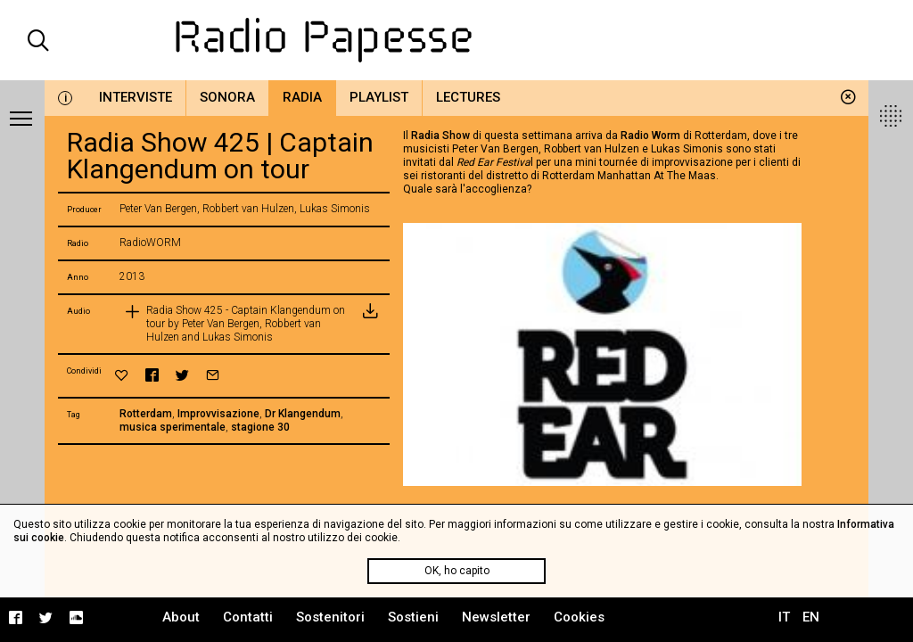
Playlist (379, 97)
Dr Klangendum (303, 413)
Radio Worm (650, 135)
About (181, 617)
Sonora (227, 97)
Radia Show (440, 135)
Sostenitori (330, 617)
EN (810, 617)
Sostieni (413, 617)
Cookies (579, 617)
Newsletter (496, 617)
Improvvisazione (218, 413)
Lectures (468, 97)
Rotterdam (145, 413)
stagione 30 (260, 427)
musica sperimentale (172, 427)
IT (784, 617)
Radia (302, 97)
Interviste (135, 97)
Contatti (248, 617)
